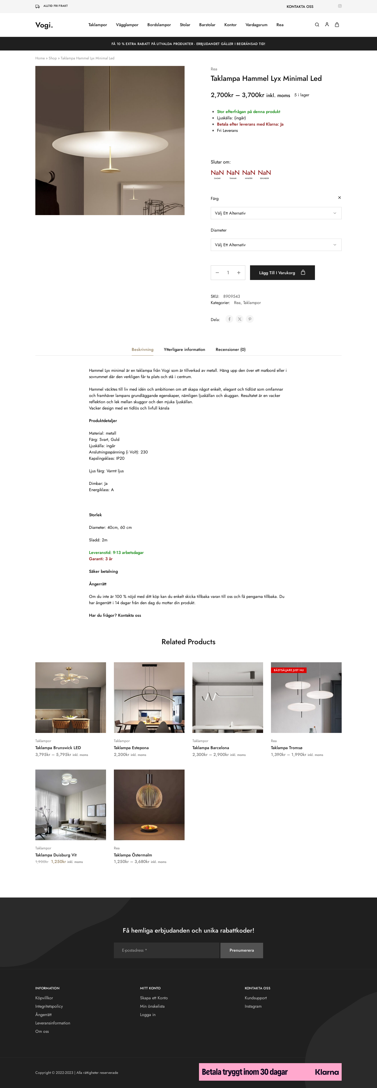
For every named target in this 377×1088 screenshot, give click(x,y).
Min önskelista (152, 1006)
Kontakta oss (129, 615)
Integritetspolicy (49, 1006)
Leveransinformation (52, 1023)
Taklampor (97, 25)
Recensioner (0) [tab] (231, 349)
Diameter (218, 230)
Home (40, 58)
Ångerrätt (43, 1015)
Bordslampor (159, 25)
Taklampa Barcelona (210, 748)
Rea (280, 25)
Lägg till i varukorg (283, 272)
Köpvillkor (44, 998)
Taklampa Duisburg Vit (55, 855)
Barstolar (207, 25)
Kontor (230, 25)
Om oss (42, 1031)
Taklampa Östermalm (133, 855)
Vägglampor (127, 25)
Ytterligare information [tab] (184, 349)
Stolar (185, 25)
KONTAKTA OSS (300, 6)
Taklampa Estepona (131, 748)
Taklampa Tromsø (286, 748)
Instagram (253, 1006)
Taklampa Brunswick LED (58, 748)
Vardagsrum (257, 25)
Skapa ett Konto (154, 998)
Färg (215, 198)
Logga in (148, 1015)
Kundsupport (256, 998)
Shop (53, 58)
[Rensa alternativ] (339, 197)
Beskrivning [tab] (142, 349)
